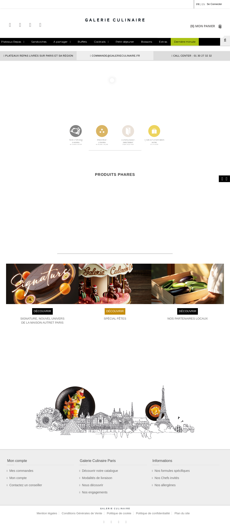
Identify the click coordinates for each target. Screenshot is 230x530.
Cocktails (100, 41)
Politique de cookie (119, 513)
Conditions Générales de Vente (82, 513)
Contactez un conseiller (25, 485)
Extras (163, 41)
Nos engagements (95, 492)
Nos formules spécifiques (172, 471)
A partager (60, 41)
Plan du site (182, 513)
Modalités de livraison (97, 478)
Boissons (146, 41)
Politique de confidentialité (153, 513)
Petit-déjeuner (125, 41)
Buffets (82, 41)
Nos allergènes (165, 485)
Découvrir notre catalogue (100, 471)
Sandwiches (38, 41)
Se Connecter (214, 4)
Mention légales (47, 513)
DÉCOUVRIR (42, 311)
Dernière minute (184, 41)
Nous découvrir (92, 485)
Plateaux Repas (11, 41)
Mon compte (18, 478)
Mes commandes (21, 471)
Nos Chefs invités (167, 478)
